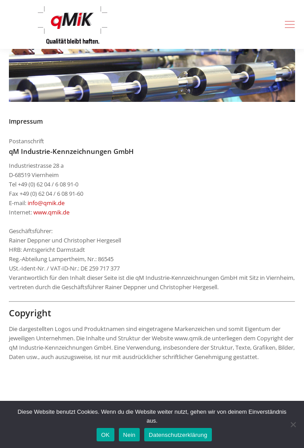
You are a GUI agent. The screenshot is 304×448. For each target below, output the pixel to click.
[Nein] (292, 424)
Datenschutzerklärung (178, 435)
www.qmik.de (51, 212)
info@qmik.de (46, 203)
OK (105, 435)
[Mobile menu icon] (289, 24)
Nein (129, 435)
